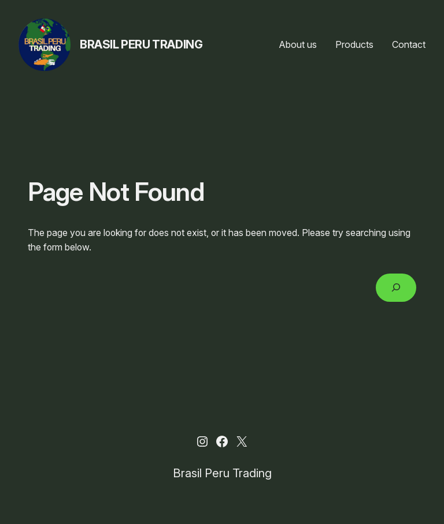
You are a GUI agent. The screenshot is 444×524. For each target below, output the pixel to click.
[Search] (396, 288)
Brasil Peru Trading (141, 44)
